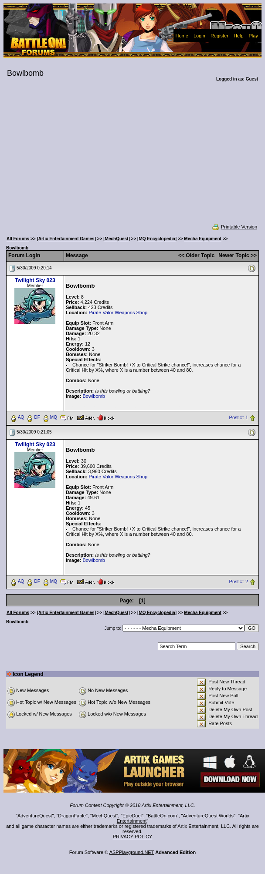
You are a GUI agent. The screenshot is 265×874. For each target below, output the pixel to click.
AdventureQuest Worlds (208, 815)
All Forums (18, 238)
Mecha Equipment (202, 238)
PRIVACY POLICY (133, 836)
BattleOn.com (162, 815)
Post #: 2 (238, 581)
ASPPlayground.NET (131, 852)
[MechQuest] (116, 238)
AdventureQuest (34, 815)
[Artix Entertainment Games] (66, 238)
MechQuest (104, 815)
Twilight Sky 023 (35, 280)
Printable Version (234, 226)
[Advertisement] (132, 158)
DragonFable (72, 815)
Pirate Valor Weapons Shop (117, 312)
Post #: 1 (238, 417)
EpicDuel (132, 815)
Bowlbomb (93, 396)
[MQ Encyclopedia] (157, 238)
